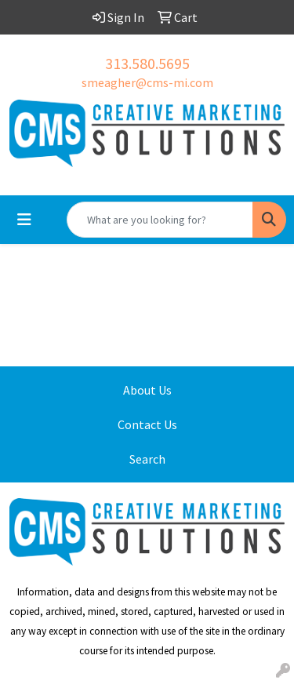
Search (147, 459)
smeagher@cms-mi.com (147, 82)
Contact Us (147, 424)
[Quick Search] (160, 220)
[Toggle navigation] (24, 220)
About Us (147, 390)
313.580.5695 (147, 63)
